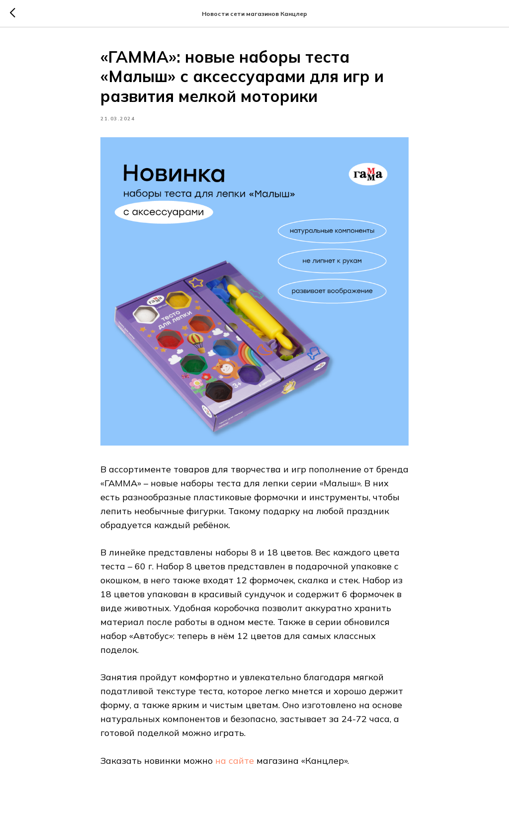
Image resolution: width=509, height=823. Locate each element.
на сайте (234, 760)
